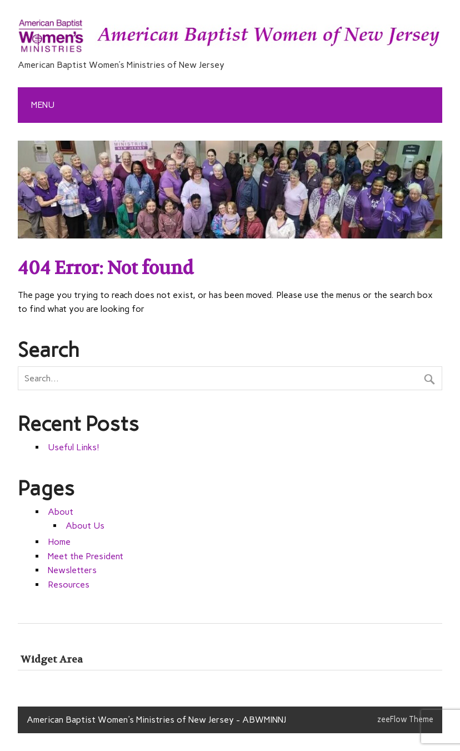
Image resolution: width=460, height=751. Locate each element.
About (60, 511)
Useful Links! (73, 447)
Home (59, 541)
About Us (85, 525)
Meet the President (85, 556)
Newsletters (72, 570)
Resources (68, 584)
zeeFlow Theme (405, 719)
